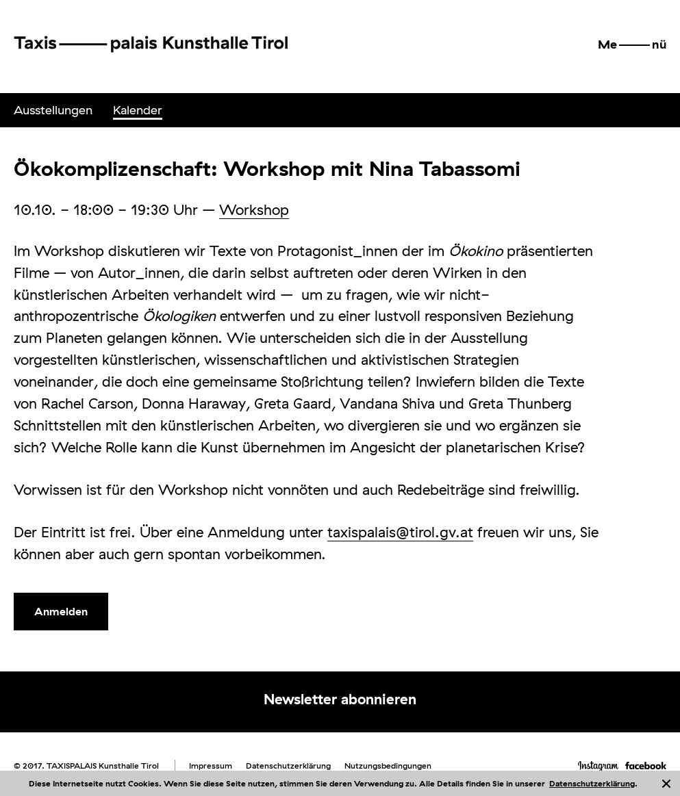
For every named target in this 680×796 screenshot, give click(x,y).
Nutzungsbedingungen (387, 765)
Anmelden (61, 611)
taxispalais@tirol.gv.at (400, 532)
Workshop (254, 209)
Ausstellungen (53, 110)
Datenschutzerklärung (592, 783)
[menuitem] (53, 110)
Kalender (137, 110)
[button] (632, 44)
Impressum (210, 765)
